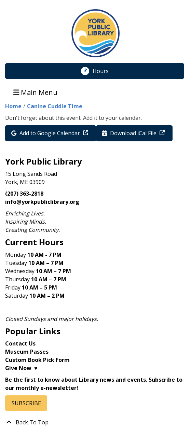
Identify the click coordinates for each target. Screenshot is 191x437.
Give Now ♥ (21, 368)
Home (13, 106)
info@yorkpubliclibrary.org (42, 202)
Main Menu (35, 92)
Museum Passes (27, 351)
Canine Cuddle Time (54, 106)
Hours (104, 71)
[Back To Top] (95, 422)
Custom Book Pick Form (37, 360)
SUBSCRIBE (26, 403)
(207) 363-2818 (24, 193)
